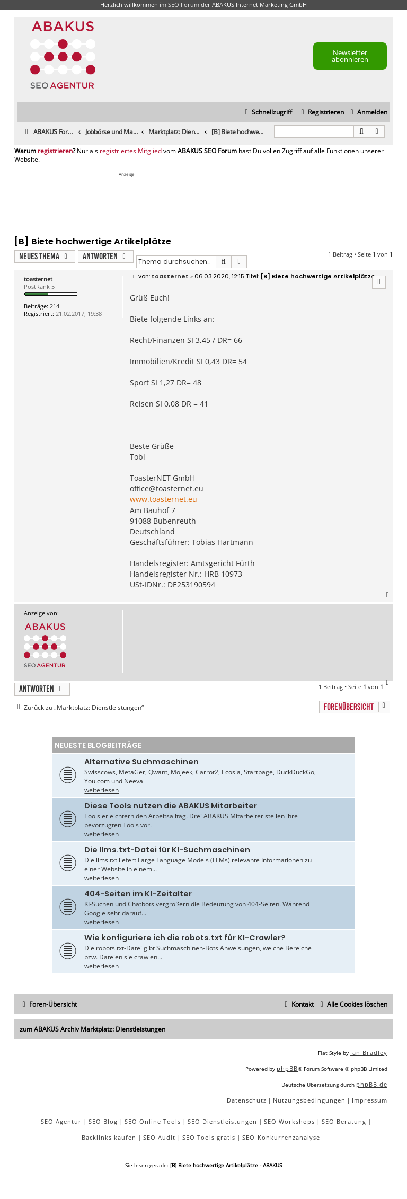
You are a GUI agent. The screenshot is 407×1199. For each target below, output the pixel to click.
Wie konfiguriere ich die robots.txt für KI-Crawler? (185, 937)
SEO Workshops (289, 1121)
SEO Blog (103, 1121)
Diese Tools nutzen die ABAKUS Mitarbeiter (170, 805)
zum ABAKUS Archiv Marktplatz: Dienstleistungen (92, 1029)
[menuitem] (367, 112)
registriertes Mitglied (131, 151)
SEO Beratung (344, 1121)
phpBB (287, 1068)
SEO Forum (183, 4)
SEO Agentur (61, 1121)
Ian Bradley (368, 1052)
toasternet (38, 279)
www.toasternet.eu (163, 499)
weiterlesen (101, 790)
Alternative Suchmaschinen (141, 761)
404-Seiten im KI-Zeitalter (138, 893)
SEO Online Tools (153, 1121)
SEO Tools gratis (208, 1137)
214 (54, 306)
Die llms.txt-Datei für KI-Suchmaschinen (167, 849)
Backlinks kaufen (109, 1137)
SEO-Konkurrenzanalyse (281, 1137)
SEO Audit (159, 1137)
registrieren (55, 151)
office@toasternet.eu (167, 488)
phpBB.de (371, 1084)
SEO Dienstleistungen (222, 1121)
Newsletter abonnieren (350, 56)
